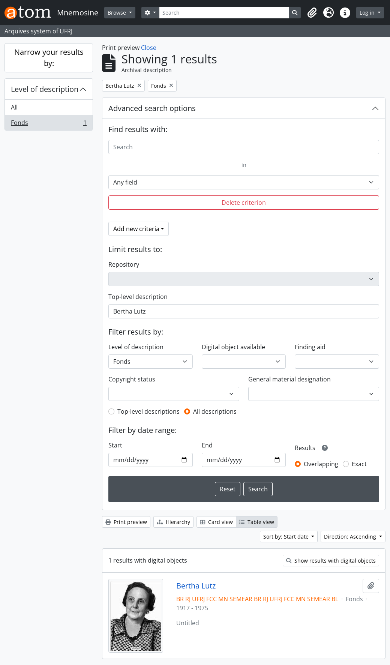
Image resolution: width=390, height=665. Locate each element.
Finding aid (310, 347)
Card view (216, 521)
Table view (256, 521)
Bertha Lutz (196, 585)
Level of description (44, 89)
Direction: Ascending (351, 536)
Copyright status (131, 379)
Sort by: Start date (286, 536)
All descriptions (215, 411)
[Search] (224, 12)
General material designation (289, 379)
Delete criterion (244, 202)
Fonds (48, 124)
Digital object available (233, 347)
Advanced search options (152, 108)
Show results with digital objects (331, 560)
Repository (123, 264)
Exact (359, 464)
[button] (312, 13)
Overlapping (321, 464)
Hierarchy (173, 521)
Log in (368, 12)
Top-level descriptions (148, 411)
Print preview (126, 521)
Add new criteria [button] (136, 229)
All (14, 107)
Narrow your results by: (49, 57)
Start (115, 445)
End (207, 445)
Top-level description (138, 297)
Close (148, 48)
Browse (118, 12)
